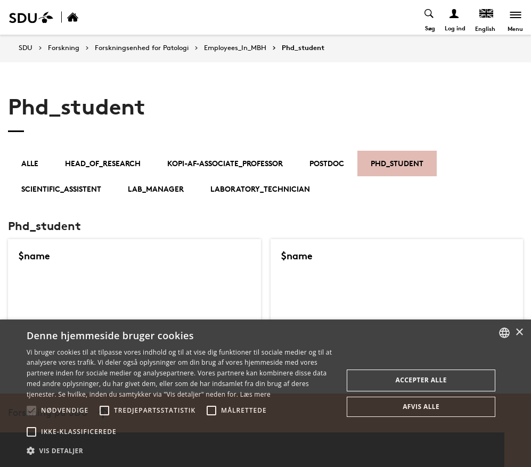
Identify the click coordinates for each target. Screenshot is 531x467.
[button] (31, 410)
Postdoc (326, 163)
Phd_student (303, 48)
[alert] (265, 393)
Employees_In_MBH (235, 48)
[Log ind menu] (454, 17)
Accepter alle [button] (421, 379)
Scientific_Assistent (61, 188)
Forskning (63, 48)
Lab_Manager (156, 188)
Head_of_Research (103, 163)
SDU (25, 47)
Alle (29, 163)
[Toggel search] (429, 17)
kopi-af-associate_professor (225, 163)
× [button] (519, 333)
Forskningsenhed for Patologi (142, 48)
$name (35, 255)
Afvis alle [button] (421, 406)
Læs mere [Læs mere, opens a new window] (255, 394)
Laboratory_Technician (260, 188)
